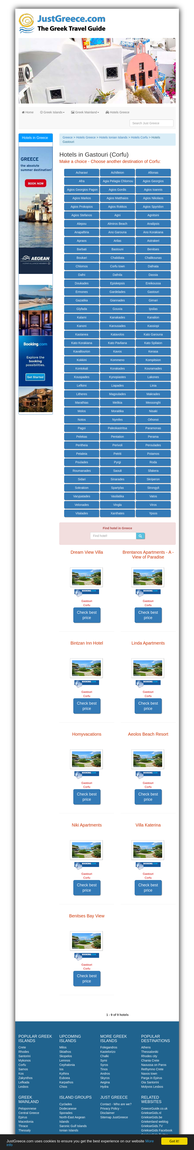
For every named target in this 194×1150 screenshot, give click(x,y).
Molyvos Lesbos (152, 1086)
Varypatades (81, 496)
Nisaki (153, 411)
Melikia (117, 402)
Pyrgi (117, 462)
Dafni (81, 275)
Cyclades (65, 1104)
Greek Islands (52, 112)
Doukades (82, 283)
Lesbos (23, 1086)
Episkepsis (117, 283)
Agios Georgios (153, 181)
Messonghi (153, 402)
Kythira (64, 1073)
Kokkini (82, 360)
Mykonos (25, 1060)
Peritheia (82, 445)
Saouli (117, 470)
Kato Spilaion (153, 343)
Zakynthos (26, 1078)
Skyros (105, 1078)
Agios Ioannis (153, 189)
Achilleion (117, 172)
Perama (153, 436)
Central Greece (29, 1113)
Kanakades (117, 317)
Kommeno (117, 360)
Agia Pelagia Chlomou (118, 181)
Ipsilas (153, 309)
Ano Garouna (117, 232)
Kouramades (153, 368)
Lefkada (24, 1082)
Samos (23, 1069)
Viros (153, 505)
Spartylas (117, 487)
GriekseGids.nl (151, 1113)
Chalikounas (153, 257)
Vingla (117, 505)
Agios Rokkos (117, 206)
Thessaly (25, 1130)
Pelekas (81, 436)
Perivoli (117, 445)
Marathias (81, 402)
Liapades (117, 385)
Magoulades (117, 394)
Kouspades (81, 377)
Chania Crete (150, 1060)
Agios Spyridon (153, 206)
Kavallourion (81, 351)
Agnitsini (153, 215)
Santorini (25, 1056)
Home (28, 112)
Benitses (153, 249)
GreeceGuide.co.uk (154, 1108)
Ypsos (153, 513)
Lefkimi (81, 385)
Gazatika (82, 300)
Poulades (81, 462)
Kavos (117, 351)
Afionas (153, 172)
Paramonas (153, 428)
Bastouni (117, 249)
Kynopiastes (117, 377)
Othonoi (153, 419)
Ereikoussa (153, 283)
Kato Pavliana (117, 343)
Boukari (82, 257)
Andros (105, 1073)
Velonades (82, 505)
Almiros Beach (117, 223)
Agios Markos (81, 198)
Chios (63, 1086)
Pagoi (82, 428)
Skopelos (65, 1056)
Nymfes (117, 419)
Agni (117, 215)
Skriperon (153, 479)
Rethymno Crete (152, 1069)
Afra (82, 181)
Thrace (23, 1126)
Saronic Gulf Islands (73, 1126)
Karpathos (66, 1082)
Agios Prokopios (82, 206)
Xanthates (117, 513)
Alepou (82, 223)
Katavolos (117, 334)
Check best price (87, 615)
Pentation (117, 436)
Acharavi (82, 172)
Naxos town (149, 1073)
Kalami (81, 317)
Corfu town (117, 266)
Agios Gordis (117, 189)
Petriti (117, 453)
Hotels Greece (117, 112)
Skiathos (65, 1051)
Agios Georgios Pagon (82, 189)
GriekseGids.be (151, 1117)
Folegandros (108, 1047)
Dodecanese (68, 1108)
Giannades (117, 300)
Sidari (82, 479)
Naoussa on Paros (153, 1065)
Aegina (105, 1082)
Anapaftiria (81, 232)
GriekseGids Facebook (156, 1130)
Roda (153, 462)
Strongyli (153, 487)
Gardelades (117, 292)
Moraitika (117, 411)
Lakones (153, 377)
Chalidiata (117, 257)
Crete (22, 1047)
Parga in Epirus (151, 1078)
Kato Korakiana (81, 343)
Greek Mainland (85, 112)
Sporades (65, 1113)
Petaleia (81, 453)
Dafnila (117, 275)
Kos (21, 1073)
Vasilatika (117, 496)
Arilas (117, 240)
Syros (104, 1065)
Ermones (82, 292)
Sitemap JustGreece (114, 1117)
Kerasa (153, 351)
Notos (82, 419)
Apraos (81, 240)
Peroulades (153, 445)
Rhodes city (149, 1056)
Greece (68, 137)
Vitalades (82, 513)
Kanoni (82, 326)
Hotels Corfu (139, 137)
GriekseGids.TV (152, 1126)
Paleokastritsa (117, 428)
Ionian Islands (68, 1130)
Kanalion (153, 317)
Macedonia (26, 1121)
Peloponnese (27, 1108)
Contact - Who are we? (116, 1104)
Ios (61, 1069)
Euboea (64, 1078)
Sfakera (153, 470)
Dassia (153, 275)
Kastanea (81, 334)
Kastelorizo (107, 1051)
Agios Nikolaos (153, 198)
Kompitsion (153, 360)
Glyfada (81, 309)
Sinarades (117, 479)
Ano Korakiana (153, 232)
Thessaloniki (149, 1051)
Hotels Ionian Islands (113, 137)
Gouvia (117, 309)
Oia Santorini (150, 1082)
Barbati (81, 249)
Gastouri (153, 292)
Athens (146, 1047)
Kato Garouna (153, 334)
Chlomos (82, 266)
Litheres (81, 394)
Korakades (117, 368)
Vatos (153, 496)
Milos (63, 1047)
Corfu (22, 1065)
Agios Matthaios (117, 198)
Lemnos (64, 1060)
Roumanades (82, 470)
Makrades (153, 394)
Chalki (104, 1056)
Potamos (153, 453)
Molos (82, 411)
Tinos (104, 1069)
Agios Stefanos (81, 215)
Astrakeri (153, 240)
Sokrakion (81, 487)
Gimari (153, 300)
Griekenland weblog (154, 1121)
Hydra (104, 1086)
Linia (153, 385)
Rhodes (24, 1051)
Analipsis (153, 223)
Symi (103, 1060)
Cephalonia (67, 1065)
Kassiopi (153, 326)
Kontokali (82, 368)
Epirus (23, 1117)
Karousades (117, 326)
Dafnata (153, 266)
